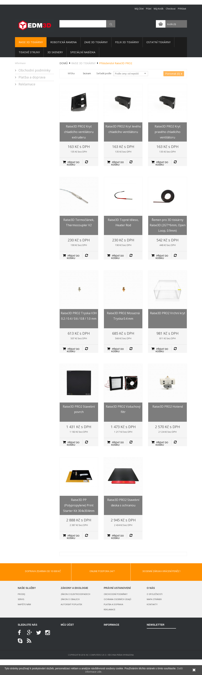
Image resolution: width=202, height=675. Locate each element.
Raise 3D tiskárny (83, 63)
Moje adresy (67, 644)
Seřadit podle (103, 73)
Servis (21, 599)
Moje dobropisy (69, 637)
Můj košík (158, 8)
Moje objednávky (70, 631)
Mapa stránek (154, 599)
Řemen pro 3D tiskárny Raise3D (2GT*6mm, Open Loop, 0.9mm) (168, 225)
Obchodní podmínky (34, 70)
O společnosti (154, 594)
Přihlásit (182, 8)
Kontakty (152, 604)
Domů (63, 63)
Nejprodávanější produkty (117, 644)
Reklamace (26, 84)
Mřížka (71, 73)
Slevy (106, 631)
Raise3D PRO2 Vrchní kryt (167, 313)
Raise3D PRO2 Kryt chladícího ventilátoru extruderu (78, 131)
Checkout (170, 8)
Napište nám (24, 604)
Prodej (21, 594)
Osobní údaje (68, 650)
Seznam (87, 73)
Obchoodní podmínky (116, 594)
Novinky (108, 638)
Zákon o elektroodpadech (75, 594)
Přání (148, 8)
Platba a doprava (31, 77)
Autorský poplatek (71, 604)
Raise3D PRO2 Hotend (167, 407)
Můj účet (139, 8)
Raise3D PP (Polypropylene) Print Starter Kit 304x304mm (78, 505)
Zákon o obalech (70, 599)
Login (64, 657)
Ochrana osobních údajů (117, 599)
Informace (20, 63)
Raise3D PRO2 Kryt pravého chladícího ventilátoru (167, 131)
